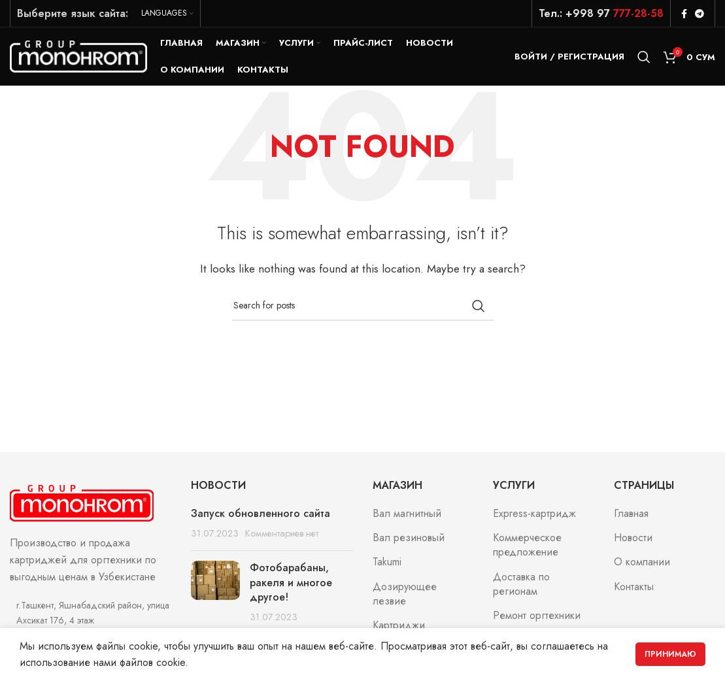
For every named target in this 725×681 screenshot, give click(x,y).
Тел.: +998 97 (601, 13)
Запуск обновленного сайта (260, 513)
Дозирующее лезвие (405, 594)
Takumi (387, 563)
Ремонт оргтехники (537, 616)
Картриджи (399, 626)
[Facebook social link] (684, 13)
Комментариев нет (281, 533)
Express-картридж (534, 514)
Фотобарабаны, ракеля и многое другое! (291, 583)
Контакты (634, 587)
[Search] (644, 57)
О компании (642, 563)
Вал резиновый (409, 538)
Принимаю (670, 654)
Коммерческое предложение (527, 545)
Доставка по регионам (521, 585)
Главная (631, 514)
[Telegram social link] (699, 13)
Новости (633, 538)
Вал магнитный (407, 514)
